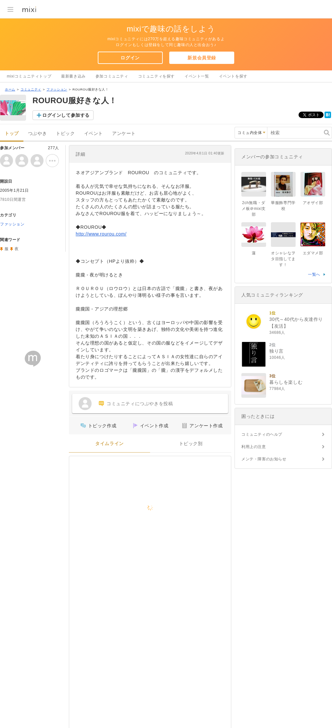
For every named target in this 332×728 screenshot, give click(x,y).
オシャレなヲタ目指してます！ (283, 259)
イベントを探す (233, 76)
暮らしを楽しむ (285, 382)
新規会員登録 (201, 57)
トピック (65, 133)
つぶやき (37, 133)
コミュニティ (30, 89)
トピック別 (191, 443)
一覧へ (314, 274)
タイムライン (109, 443)
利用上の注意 (253, 446)
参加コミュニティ (112, 76)
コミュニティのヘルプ (261, 434)
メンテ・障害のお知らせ (264, 459)
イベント (93, 133)
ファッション (56, 89)
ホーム (10, 89)
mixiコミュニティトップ (29, 76)
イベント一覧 (197, 76)
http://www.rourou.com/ (101, 234)
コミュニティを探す (156, 76)
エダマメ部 (313, 253)
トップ (12, 133)
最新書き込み (73, 76)
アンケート (124, 133)
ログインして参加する (66, 115)
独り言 (276, 351)
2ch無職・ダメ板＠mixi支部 (254, 208)
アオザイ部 (313, 202)
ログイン (130, 57)
